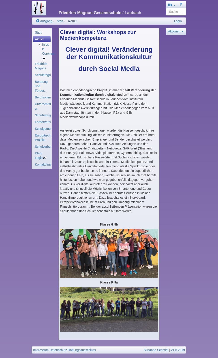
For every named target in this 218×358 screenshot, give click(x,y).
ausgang (44, 21)
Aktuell (39, 39)
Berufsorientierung (43, 97)
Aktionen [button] (175, 31)
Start (38, 32)
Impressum (41, 350)
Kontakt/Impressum (43, 164)
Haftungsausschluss (82, 350)
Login (178, 21)
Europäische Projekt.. (43, 138)
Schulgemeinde (43, 128)
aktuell (72, 21)
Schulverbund (43, 146)
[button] (171, 4)
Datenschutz (58, 350)
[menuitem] (42, 32)
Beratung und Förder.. (41, 86)
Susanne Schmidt (156, 350)
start (60, 21)
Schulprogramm (43, 75)
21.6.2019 (178, 350)
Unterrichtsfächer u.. (43, 106)
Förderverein (43, 122)
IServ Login (40, 155)
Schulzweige (43, 115)
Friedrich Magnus (41, 66)
